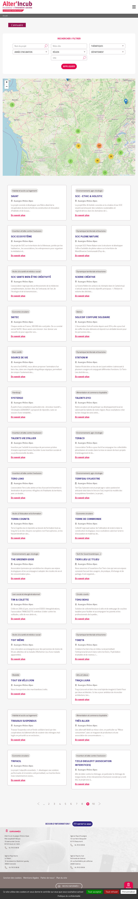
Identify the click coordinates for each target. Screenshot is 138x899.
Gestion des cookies (12, 876)
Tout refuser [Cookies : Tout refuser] (112, 891)
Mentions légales (31, 876)
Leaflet (120, 173)
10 (93, 802)
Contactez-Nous (84, 822)
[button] (126, 100)
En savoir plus (18, 213)
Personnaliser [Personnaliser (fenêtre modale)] (128, 891)
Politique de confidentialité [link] (69, 895)
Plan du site (61, 876)
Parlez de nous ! (48, 876)
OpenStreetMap (127, 173)
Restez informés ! (70, 884)
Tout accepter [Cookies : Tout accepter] (94, 891)
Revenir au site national (128, 889)
